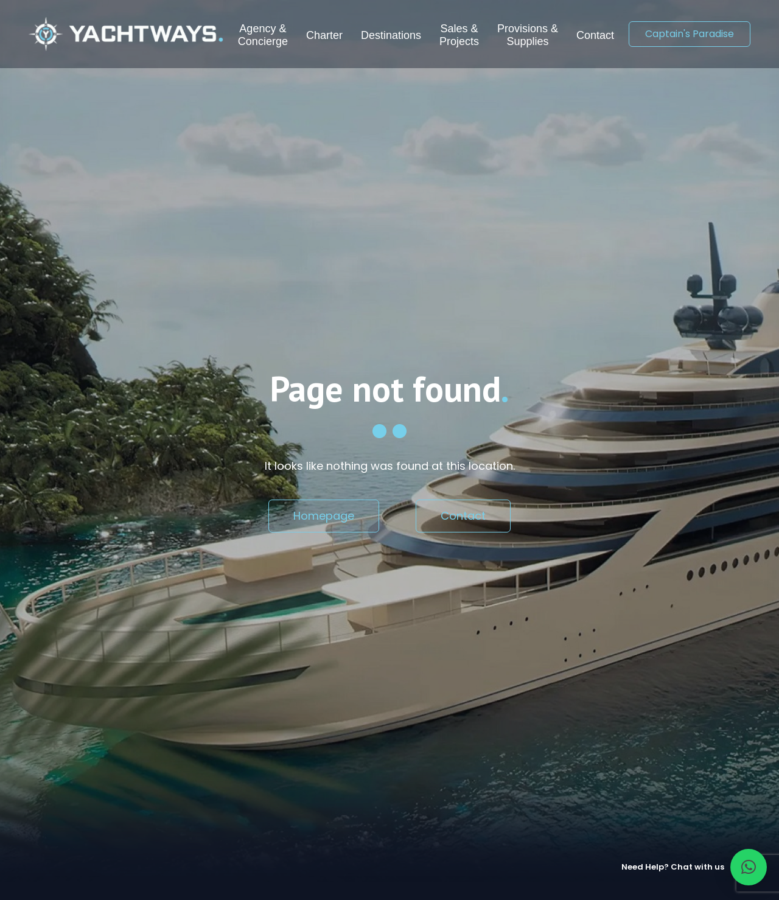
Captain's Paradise (689, 34)
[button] (748, 867)
